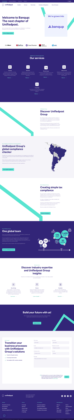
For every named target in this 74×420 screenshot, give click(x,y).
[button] (33, 216)
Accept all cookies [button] (43, 215)
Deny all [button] (24, 215)
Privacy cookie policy (27, 211)
